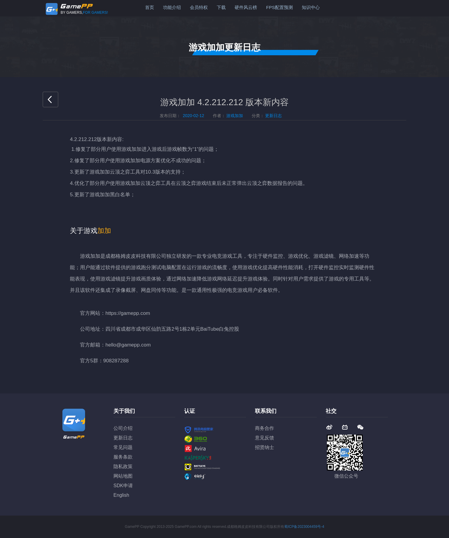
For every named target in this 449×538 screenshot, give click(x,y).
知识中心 (311, 7)
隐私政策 (123, 466)
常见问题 (123, 447)
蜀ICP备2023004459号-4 (304, 527)
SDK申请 (123, 485)
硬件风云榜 (246, 7)
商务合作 (264, 428)
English (121, 495)
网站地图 (123, 476)
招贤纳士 (264, 447)
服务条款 (123, 456)
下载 (221, 7)
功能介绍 (172, 7)
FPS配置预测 (279, 7)
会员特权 (199, 7)
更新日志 (123, 437)
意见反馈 (264, 437)
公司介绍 (123, 428)
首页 (149, 7)
